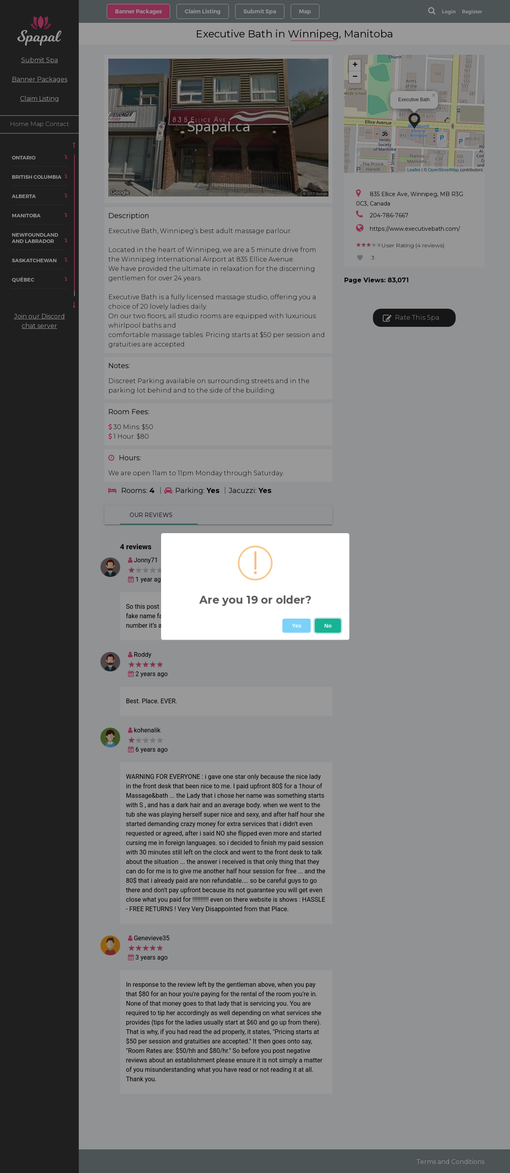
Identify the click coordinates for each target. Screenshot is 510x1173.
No (328, 626)
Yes (296, 626)
